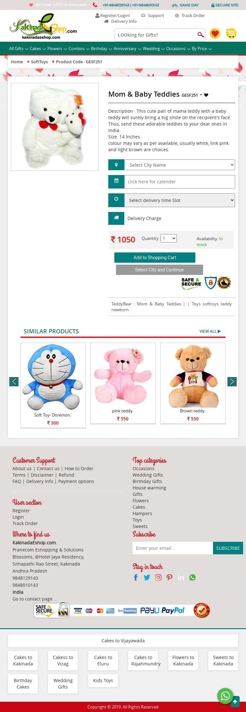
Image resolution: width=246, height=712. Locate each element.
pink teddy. (122, 411)
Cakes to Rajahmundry (145, 660)
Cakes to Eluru (103, 660)
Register (21, 510)
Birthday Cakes (23, 683)
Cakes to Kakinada (23, 660)
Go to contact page (32, 599)
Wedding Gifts (148, 475)
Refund (66, 475)
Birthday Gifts (147, 481)
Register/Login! (112, 15)
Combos (79, 48)
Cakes (38, 48)
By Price (202, 48)
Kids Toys (103, 680)
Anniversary (127, 48)
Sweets (140, 526)
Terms (19, 475)
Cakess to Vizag (63, 660)
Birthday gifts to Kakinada (60, 4)
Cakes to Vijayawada (123, 640)
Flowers (57, 48)
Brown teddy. (192, 411)
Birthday (101, 48)
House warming (149, 488)
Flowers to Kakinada (183, 660)
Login (18, 517)
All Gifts (18, 48)
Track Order (190, 15)
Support (152, 15)
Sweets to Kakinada (223, 660)
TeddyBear (121, 304)
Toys (137, 520)
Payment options (76, 481)
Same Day (189, 5)
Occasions (178, 48)
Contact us (48, 468)
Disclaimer (42, 475)
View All (210, 331)
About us (22, 468)
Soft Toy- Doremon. (52, 415)
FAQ (16, 481)
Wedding (154, 48)
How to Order (79, 468)
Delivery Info (120, 21)
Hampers (142, 513)
